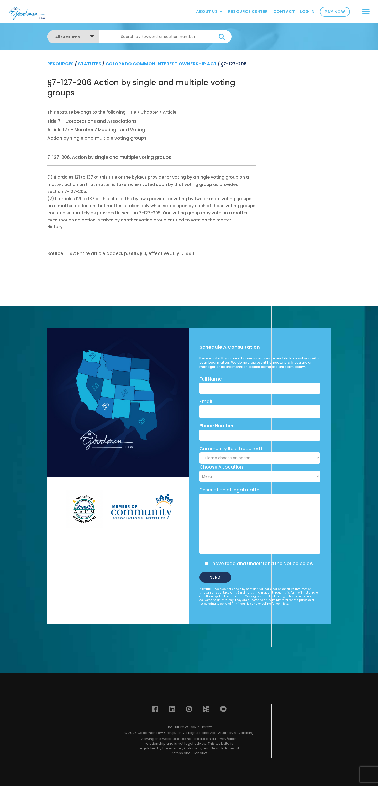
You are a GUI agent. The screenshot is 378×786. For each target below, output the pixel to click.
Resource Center (248, 11)
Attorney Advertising (236, 732)
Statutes (89, 64)
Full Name (211, 379)
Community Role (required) (260, 453)
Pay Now (335, 11)
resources (60, 64)
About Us (207, 11)
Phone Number (216, 426)
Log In (307, 11)
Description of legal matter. (231, 490)
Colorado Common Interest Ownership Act (161, 64)
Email (206, 401)
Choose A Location (221, 467)
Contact (284, 11)
